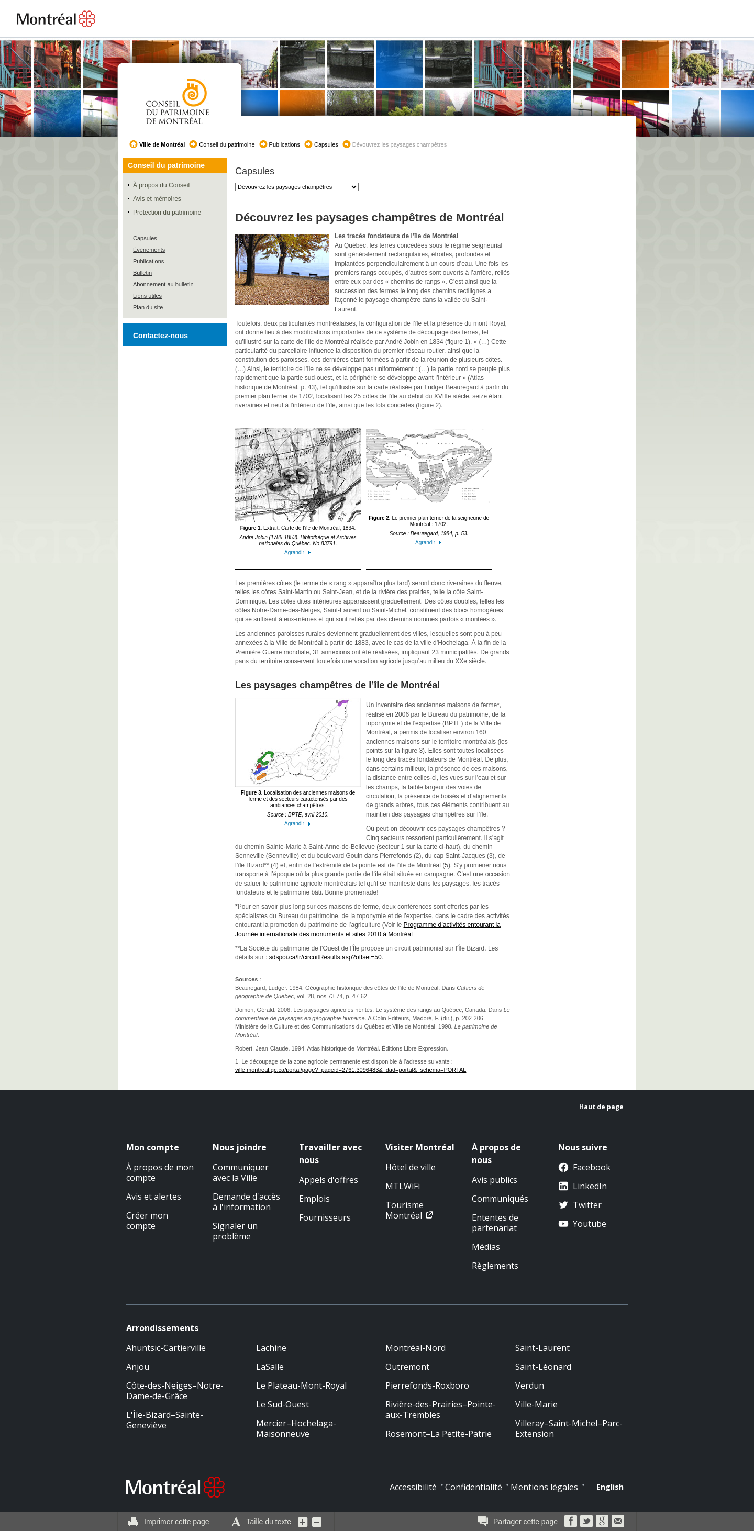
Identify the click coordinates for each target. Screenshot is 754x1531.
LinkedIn (582, 1186)
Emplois (314, 1198)
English (610, 1487)
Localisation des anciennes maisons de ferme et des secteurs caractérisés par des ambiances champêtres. (298, 762)
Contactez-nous (160, 335)
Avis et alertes (153, 1196)
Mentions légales (544, 1487)
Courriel (618, 1521)
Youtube (582, 1224)
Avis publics (494, 1180)
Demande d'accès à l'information (246, 1202)
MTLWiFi (402, 1186)
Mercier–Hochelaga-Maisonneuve (296, 1428)
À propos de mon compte (160, 1172)
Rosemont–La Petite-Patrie (438, 1433)
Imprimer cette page (176, 1521)
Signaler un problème (235, 1231)
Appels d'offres (328, 1180)
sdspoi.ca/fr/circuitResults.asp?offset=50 (325, 957)
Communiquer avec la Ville (241, 1172)
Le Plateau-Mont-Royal (301, 1385)
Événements (149, 250)
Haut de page (601, 1106)
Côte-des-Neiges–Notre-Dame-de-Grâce (175, 1391)
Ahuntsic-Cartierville (166, 1348)
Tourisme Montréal (404, 1210)
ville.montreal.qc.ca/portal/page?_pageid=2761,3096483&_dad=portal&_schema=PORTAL (350, 1070)
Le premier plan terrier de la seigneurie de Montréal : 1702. (429, 482)
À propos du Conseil (161, 185)
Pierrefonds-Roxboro (427, 1385)
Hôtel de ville (410, 1167)
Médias (486, 1247)
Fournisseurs (325, 1217)
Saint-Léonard (543, 1366)
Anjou (137, 1366)
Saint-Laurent (542, 1348)
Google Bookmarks (602, 1521)
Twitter (580, 1205)
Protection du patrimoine (167, 212)
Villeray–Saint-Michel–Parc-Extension (569, 1428)
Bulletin (142, 273)
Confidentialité (473, 1487)
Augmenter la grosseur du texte (303, 1521)
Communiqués (500, 1198)
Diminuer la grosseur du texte (317, 1521)
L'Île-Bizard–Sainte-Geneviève (164, 1420)
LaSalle (270, 1366)
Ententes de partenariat (495, 1223)
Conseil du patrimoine (226, 144)
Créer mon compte (147, 1221)
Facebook (584, 1167)
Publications (284, 144)
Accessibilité (413, 1487)
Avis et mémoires (157, 199)
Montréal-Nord (415, 1348)
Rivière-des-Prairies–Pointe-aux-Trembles (440, 1410)
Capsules (326, 144)
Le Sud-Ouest (282, 1404)
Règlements (495, 1265)
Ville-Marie (536, 1404)
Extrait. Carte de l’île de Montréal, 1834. (298, 492)
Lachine (271, 1348)
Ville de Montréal (162, 144)
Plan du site (148, 307)
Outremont (407, 1366)
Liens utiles (147, 296)
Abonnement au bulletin (163, 284)
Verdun (529, 1385)
